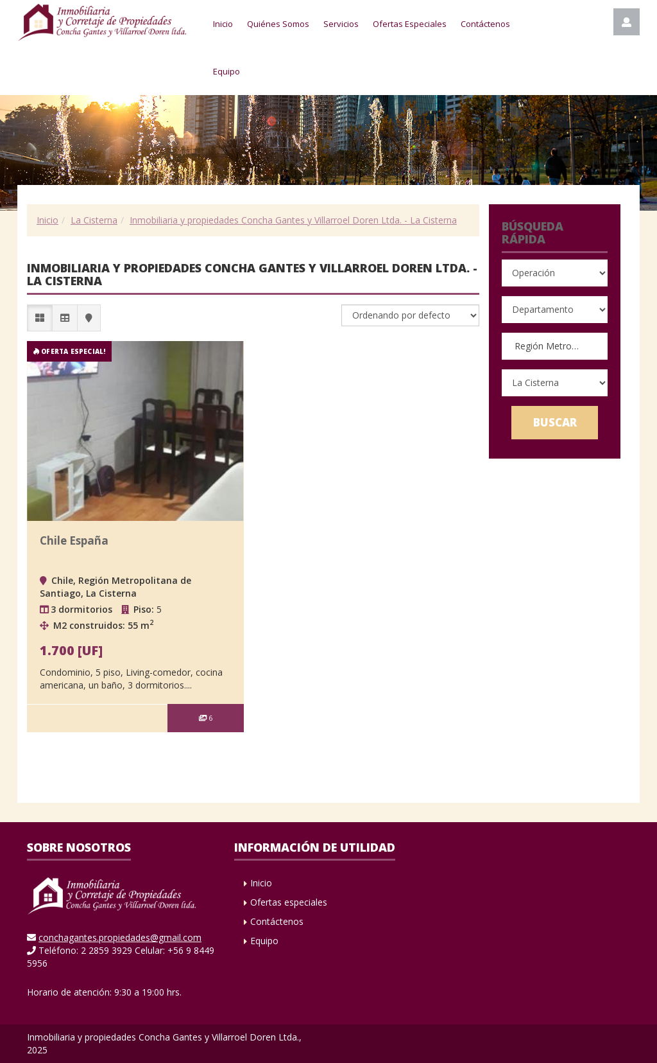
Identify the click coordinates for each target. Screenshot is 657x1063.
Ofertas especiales (288, 902)
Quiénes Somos (278, 24)
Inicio (223, 24)
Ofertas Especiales (410, 24)
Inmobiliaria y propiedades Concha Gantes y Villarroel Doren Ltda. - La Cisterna (293, 220)
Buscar (555, 422)
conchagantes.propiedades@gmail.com (119, 937)
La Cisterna (94, 220)
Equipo (226, 71)
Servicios (341, 24)
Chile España (74, 540)
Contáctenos (485, 24)
